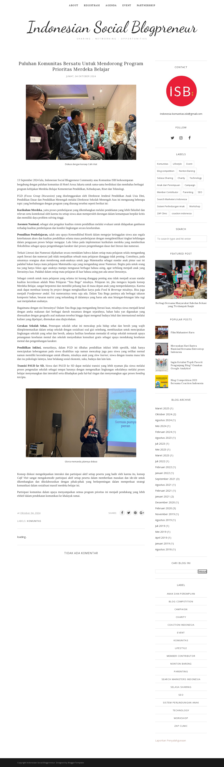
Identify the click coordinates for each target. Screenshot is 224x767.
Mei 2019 (160, 531)
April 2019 (161, 537)
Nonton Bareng (187, 170)
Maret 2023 (162, 455)
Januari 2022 (162, 473)
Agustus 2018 (163, 549)
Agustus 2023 (163, 437)
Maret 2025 (162, 408)
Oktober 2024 (163, 414)
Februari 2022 (163, 467)
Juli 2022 (160, 461)
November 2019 (165, 514)
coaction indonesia (182, 213)
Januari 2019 (162, 543)
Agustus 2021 (163, 484)
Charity (181, 178)
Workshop (194, 206)
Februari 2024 (163, 432)
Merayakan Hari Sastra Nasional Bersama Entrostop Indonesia (187, 349)
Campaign (190, 185)
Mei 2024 (160, 426)
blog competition (165, 170)
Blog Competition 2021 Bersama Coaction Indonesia (187, 382)
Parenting (188, 192)
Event (189, 163)
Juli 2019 (160, 526)
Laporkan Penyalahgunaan (170, 740)
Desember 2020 (165, 502)
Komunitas (34, 521)
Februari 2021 (163, 490)
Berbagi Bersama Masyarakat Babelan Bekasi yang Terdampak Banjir (181, 305)
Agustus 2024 (163, 420)
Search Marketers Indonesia (172, 199)
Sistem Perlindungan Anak (171, 206)
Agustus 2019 (163, 520)
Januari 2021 (162, 496)
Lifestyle (177, 163)
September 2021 (165, 479)
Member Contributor (167, 192)
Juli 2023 (160, 443)
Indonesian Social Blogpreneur (112, 27)
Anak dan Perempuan (168, 185)
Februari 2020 (163, 508)
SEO (200, 192)
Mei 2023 (160, 449)
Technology (196, 178)
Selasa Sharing (165, 178)
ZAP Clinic (162, 213)
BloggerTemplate (76, 762)
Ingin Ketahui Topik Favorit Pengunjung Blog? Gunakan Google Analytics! (187, 365)
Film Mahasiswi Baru (182, 332)
